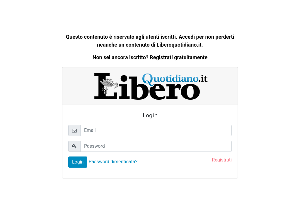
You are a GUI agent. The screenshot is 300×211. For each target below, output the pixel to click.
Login (77, 162)
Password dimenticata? (112, 161)
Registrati (222, 160)
